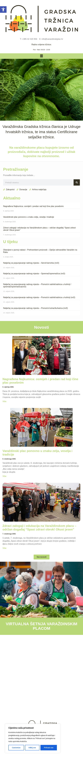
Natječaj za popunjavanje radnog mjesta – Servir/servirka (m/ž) (31, 263)
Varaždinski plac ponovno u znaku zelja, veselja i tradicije (28, 217)
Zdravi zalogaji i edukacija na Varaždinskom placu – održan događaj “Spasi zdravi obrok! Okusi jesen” (39, 527)
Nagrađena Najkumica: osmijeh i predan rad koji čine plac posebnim (33, 206)
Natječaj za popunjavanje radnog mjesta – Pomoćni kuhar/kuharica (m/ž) (35, 308)
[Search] (77, 182)
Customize (16, 748)
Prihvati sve (48, 748)
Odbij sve (32, 748)
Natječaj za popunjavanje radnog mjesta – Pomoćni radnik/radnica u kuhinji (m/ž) (39, 297)
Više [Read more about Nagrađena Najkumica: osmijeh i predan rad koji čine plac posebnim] (4, 401)
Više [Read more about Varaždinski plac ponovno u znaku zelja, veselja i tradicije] (4, 476)
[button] (3, 9)
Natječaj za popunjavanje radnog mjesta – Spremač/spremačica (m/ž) (34, 273)
